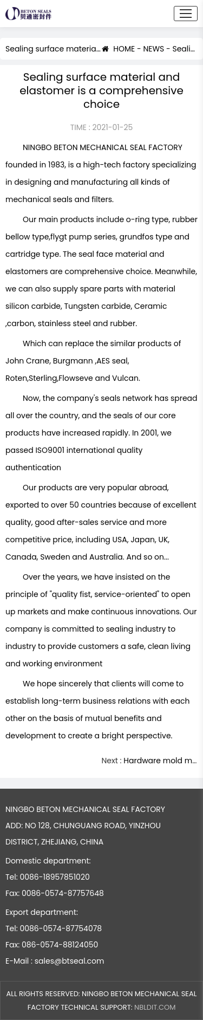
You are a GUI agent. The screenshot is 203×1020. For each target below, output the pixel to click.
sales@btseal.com (69, 961)
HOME (118, 49)
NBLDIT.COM (154, 1007)
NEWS (153, 49)
